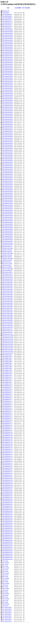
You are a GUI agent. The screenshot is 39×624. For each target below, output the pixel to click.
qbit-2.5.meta (5, 586)
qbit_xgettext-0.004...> (7, 607)
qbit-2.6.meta (5, 591)
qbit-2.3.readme (5, 578)
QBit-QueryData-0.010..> (7, 323)
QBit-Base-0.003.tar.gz (7, 260)
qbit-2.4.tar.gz (5, 585)
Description (27, 7)
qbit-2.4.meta (5, 581)
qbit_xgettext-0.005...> (7, 612)
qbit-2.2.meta (5, 571)
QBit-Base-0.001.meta (7, 246)
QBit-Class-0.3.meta (6, 261)
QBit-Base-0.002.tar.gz (7, 255)
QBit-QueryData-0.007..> (7, 308)
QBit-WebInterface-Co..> (7, 447)
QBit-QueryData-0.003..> (7, 287)
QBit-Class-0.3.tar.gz (6, 265)
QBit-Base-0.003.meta (7, 256)
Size (23, 7)
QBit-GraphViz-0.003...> (7, 272)
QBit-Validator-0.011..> (7, 375)
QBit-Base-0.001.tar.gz (7, 249)
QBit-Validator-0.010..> (7, 370)
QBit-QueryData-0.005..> (7, 297)
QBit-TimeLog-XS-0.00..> (8, 339)
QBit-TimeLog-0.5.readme (8, 335)
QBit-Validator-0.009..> (7, 365)
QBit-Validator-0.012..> (7, 380)
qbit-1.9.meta (5, 560)
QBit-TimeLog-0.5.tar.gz (7, 337)
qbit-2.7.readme (5, 598)
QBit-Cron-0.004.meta (7, 267)
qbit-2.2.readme (5, 572)
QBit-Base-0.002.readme (7, 253)
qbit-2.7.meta (5, 597)
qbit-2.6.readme (5, 593)
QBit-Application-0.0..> (7, 19)
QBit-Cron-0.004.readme (7, 268)
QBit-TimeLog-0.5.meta (7, 334)
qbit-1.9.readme (5, 562)
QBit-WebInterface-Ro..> (7, 509)
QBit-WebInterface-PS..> (7, 488)
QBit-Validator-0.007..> (7, 354)
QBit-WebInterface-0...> (7, 385)
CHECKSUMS (5, 12)
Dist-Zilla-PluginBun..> (7, 14)
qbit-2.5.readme (5, 588)
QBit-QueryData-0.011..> (7, 328)
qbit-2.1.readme (5, 567)
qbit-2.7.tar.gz (5, 600)
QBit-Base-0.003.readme (7, 258)
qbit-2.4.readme (5, 583)
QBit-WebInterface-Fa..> (7, 468)
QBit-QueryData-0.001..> (7, 277)
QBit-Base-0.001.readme (7, 248)
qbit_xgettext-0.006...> (7, 617)
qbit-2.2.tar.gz (5, 574)
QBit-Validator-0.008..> (7, 359)
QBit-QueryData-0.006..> (7, 303)
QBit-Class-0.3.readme (7, 263)
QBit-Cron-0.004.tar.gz (7, 270)
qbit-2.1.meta (5, 566)
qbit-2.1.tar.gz (5, 569)
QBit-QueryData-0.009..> (7, 318)
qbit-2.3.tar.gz (5, 579)
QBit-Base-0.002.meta (7, 251)
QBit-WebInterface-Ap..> (7, 432)
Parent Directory (5, 10)
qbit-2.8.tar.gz (5, 605)
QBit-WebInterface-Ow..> (8, 478)
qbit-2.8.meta (5, 602)
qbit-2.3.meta (5, 576)
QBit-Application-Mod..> (7, 29)
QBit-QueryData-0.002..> (7, 282)
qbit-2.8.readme (5, 603)
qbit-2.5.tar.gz (5, 590)
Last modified (18, 7)
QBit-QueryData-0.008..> (7, 313)
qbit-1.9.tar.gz (5, 564)
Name (8, 7)
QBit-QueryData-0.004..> (7, 292)
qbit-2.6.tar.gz (5, 595)
